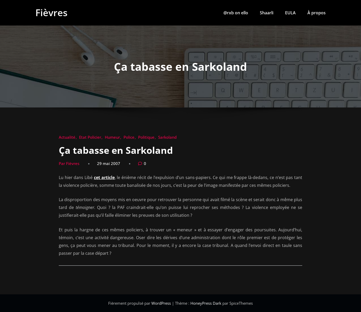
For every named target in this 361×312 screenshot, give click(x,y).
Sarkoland (167, 137)
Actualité (67, 137)
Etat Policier (90, 137)
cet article (104, 177)
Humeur (112, 137)
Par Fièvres (69, 163)
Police (129, 137)
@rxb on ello (235, 13)
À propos (316, 13)
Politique (146, 137)
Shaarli (266, 13)
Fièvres (51, 12)
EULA (290, 13)
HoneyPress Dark (205, 303)
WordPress (161, 303)
